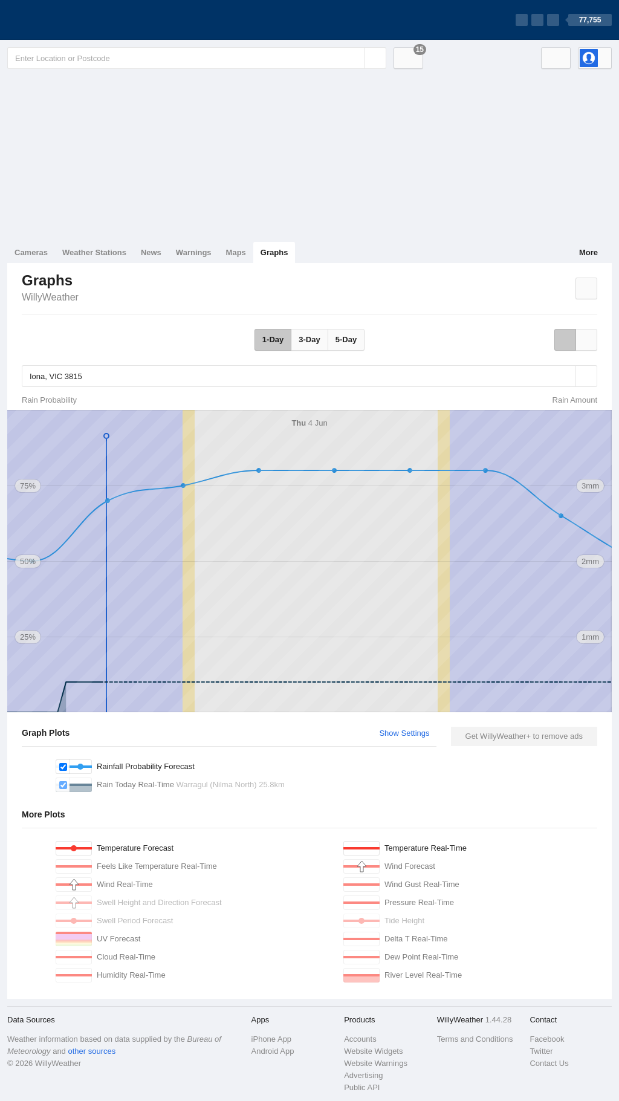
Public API (362, 1087)
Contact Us (549, 1063)
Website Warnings (375, 1063)
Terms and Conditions (475, 1039)
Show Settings (404, 733)
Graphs (274, 252)
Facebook (547, 1039)
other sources (91, 1051)
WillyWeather (50, 297)
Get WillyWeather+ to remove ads (524, 736)
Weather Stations (94, 252)
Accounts (360, 1039)
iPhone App (271, 1039)
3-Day (309, 339)
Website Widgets (373, 1051)
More (588, 252)
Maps (236, 252)
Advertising (363, 1075)
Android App (272, 1051)
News (151, 252)
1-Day (273, 339)
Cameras (31, 252)
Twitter (541, 1051)
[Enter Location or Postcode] (196, 58)
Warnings (194, 252)
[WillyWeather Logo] (64, 20)
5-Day (346, 339)
